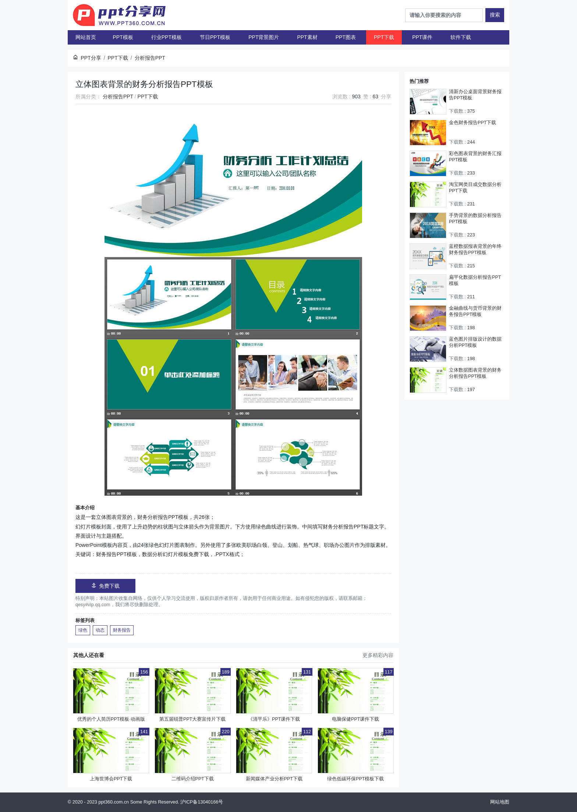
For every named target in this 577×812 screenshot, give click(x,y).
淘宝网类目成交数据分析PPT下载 (475, 187)
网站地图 (499, 802)
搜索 (495, 15)
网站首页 (85, 37)
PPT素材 (307, 37)
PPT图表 (346, 37)
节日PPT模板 (215, 37)
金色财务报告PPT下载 (472, 122)
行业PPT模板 (166, 37)
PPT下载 (384, 37)
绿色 (82, 630)
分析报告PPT (118, 96)
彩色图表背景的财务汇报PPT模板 (475, 156)
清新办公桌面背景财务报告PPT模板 (475, 95)
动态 (100, 630)
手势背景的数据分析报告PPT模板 (475, 218)
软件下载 (460, 37)
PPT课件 (422, 37)
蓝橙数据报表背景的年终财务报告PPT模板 (475, 249)
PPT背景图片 (263, 37)
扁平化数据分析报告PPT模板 (475, 280)
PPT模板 (123, 37)
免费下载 (105, 586)
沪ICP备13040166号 (201, 802)
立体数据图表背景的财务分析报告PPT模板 (475, 373)
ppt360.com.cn (114, 802)
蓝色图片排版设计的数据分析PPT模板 (475, 342)
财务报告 (122, 630)
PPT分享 (91, 58)
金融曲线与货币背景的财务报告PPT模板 (475, 311)
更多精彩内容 (377, 655)
